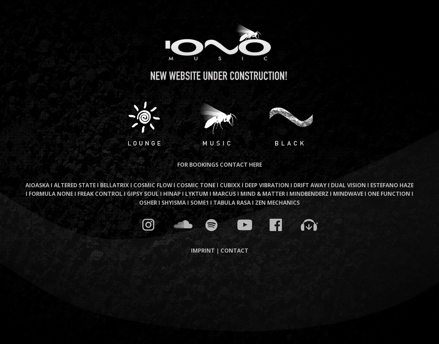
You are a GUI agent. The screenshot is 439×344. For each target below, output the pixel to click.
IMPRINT (203, 250)
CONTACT (234, 250)
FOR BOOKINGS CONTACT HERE (219, 164)
